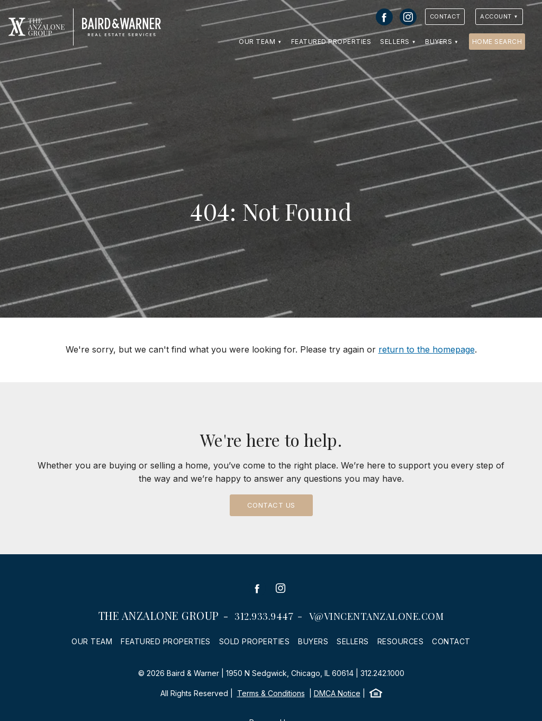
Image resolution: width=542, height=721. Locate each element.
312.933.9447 (263, 616)
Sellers (395, 42)
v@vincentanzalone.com (376, 616)
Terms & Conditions (271, 693)
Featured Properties (331, 42)
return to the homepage (426, 349)
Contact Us (271, 505)
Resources (400, 641)
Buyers (438, 42)
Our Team (257, 42)
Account (496, 16)
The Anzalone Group (158, 615)
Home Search (497, 42)
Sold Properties (254, 641)
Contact (445, 16)
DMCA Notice (337, 693)
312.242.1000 (382, 673)
